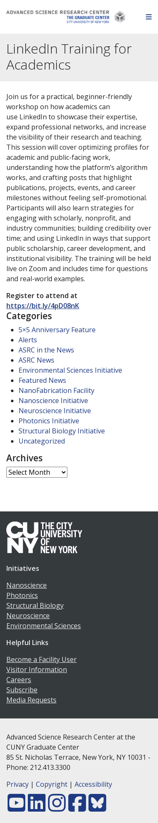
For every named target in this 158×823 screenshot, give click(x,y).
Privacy (17, 784)
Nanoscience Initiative (53, 400)
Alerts (28, 339)
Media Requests (31, 700)
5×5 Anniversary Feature (57, 329)
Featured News (42, 380)
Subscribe (21, 689)
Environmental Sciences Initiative (70, 370)
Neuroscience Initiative (55, 410)
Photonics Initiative (49, 420)
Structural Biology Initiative (62, 431)
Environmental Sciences (43, 625)
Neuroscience (28, 615)
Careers (18, 679)
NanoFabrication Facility (56, 390)
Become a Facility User (41, 659)
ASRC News (36, 360)
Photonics (22, 595)
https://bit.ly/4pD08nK (42, 305)
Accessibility (93, 784)
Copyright (51, 784)
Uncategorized (42, 441)
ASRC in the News (46, 350)
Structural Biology (35, 605)
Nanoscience (26, 585)
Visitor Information (36, 669)
